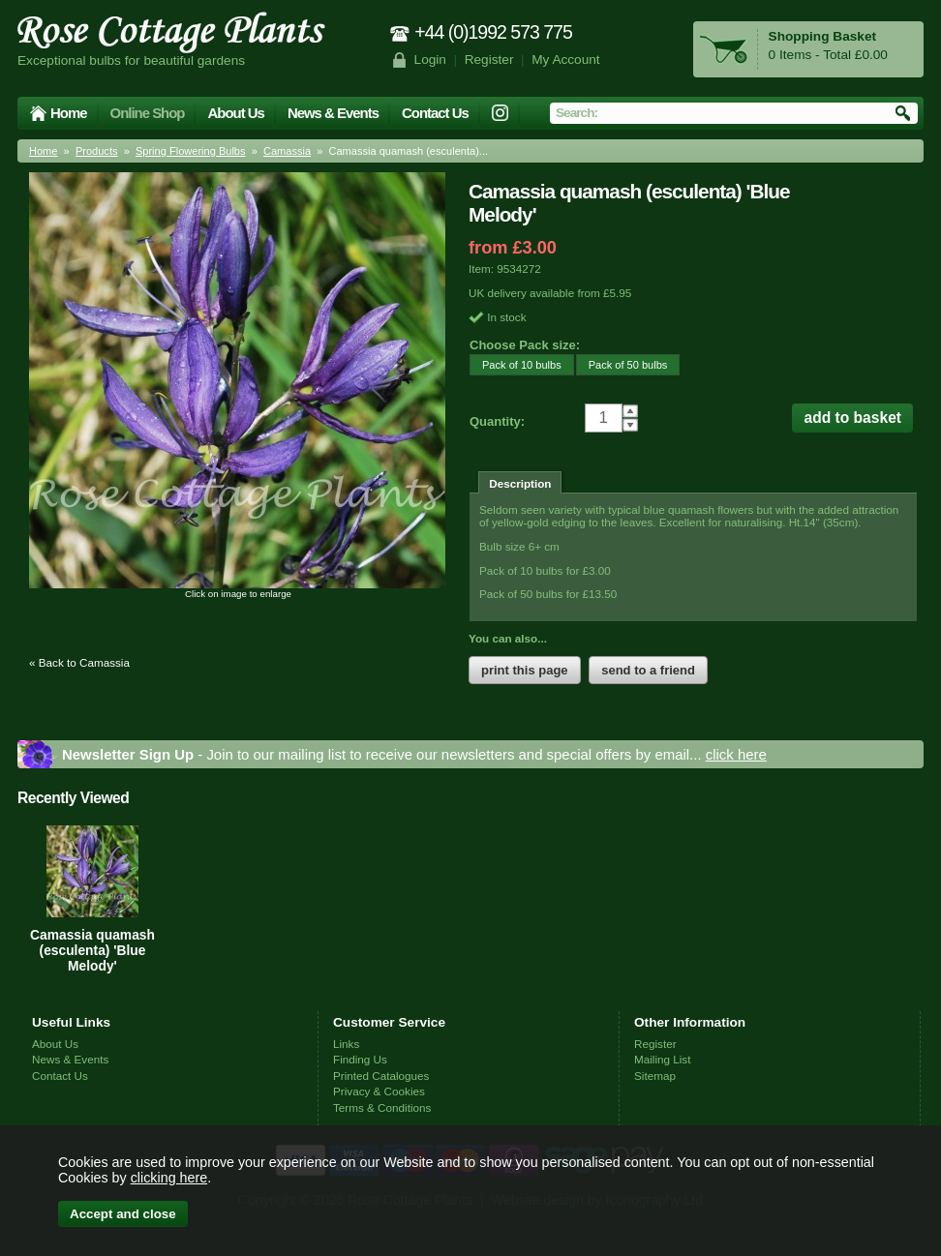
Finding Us (360, 1059)
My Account (565, 59)
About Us (235, 113)
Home (68, 113)
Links (346, 1043)
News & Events (333, 113)
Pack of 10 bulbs (516, 364)
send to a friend (648, 670)
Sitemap (655, 1075)
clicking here (169, 1177)
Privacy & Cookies (379, 1091)
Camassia (287, 151)
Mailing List (662, 1059)
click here (736, 754)
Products (97, 151)
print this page (524, 670)
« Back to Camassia (79, 662)
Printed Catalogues (381, 1075)
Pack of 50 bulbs (622, 364)
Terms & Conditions (382, 1107)
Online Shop (147, 113)
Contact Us (435, 113)
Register (489, 59)
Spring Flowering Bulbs (191, 151)
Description (520, 483)
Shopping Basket (822, 36)
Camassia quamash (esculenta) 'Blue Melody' (92, 950)
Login (430, 59)
